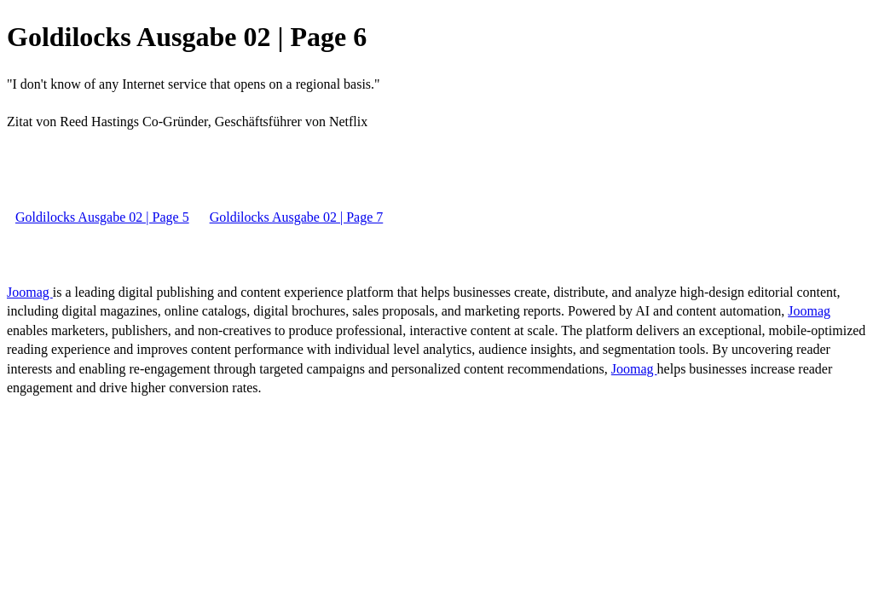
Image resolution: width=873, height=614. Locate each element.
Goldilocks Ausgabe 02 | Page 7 (297, 217)
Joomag (30, 292)
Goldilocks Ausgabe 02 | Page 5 (102, 217)
